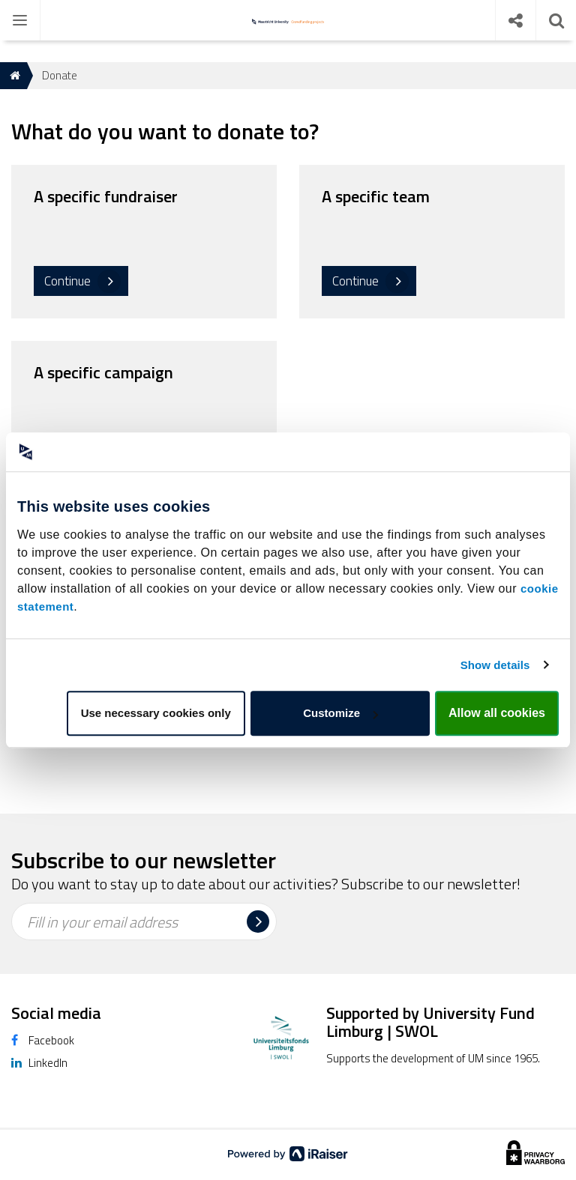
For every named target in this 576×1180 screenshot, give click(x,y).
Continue (67, 281)
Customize (340, 713)
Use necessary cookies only (156, 713)
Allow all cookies (496, 713)
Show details (495, 665)
